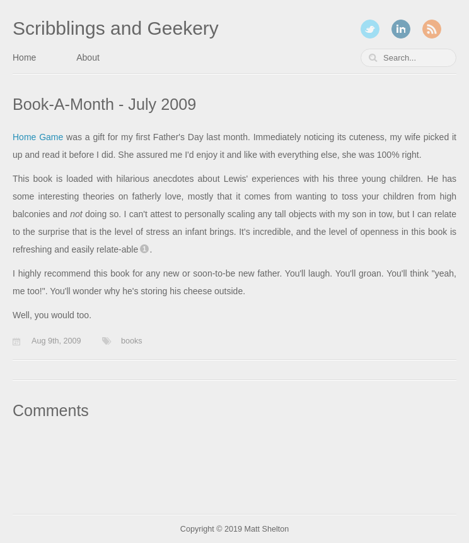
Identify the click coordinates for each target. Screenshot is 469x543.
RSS (431, 29)
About (88, 57)
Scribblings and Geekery (116, 28)
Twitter (370, 29)
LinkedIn (400, 29)
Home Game (38, 137)
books (131, 341)
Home (24, 57)
